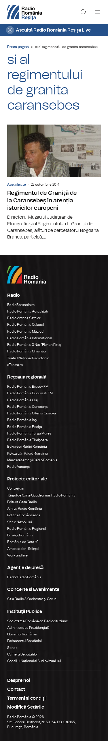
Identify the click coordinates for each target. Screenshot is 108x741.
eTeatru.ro (15, 364)
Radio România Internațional (29, 338)
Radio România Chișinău (26, 351)
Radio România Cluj (22, 400)
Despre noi (18, 680)
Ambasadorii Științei (23, 548)
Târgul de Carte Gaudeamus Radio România (41, 495)
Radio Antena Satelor (23, 318)
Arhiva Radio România (24, 508)
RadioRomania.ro (21, 305)
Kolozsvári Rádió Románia (27, 453)
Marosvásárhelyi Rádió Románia (32, 460)
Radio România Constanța (27, 406)
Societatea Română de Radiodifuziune (37, 621)
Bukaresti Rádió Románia (27, 446)
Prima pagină (18, 47)
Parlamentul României (24, 641)
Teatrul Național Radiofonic (28, 358)
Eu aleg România (20, 535)
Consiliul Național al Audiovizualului (34, 661)
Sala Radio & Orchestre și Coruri (31, 599)
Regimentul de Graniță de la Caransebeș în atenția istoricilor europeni (54, 182)
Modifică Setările (25, 707)
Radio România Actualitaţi (27, 311)
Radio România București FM (30, 393)
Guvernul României (22, 634)
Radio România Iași (22, 420)
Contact (16, 689)
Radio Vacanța (18, 466)
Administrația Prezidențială (28, 627)
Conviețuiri (15, 488)
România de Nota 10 (23, 542)
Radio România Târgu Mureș (29, 433)
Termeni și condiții (27, 698)
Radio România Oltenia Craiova (31, 413)
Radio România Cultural (25, 324)
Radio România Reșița (24, 426)
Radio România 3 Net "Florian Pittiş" (34, 344)
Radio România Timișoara (27, 440)
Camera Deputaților (22, 654)
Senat (12, 647)
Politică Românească (24, 515)
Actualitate (16, 184)
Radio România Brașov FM (27, 386)
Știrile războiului (19, 522)
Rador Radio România (24, 577)
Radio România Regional (26, 528)
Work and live (17, 555)
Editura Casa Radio (22, 502)
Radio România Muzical (25, 331)
